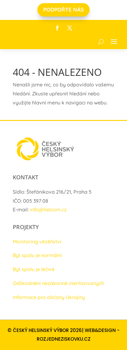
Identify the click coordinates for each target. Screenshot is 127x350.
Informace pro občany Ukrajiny (49, 297)
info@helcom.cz (48, 209)
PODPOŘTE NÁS (63, 9)
